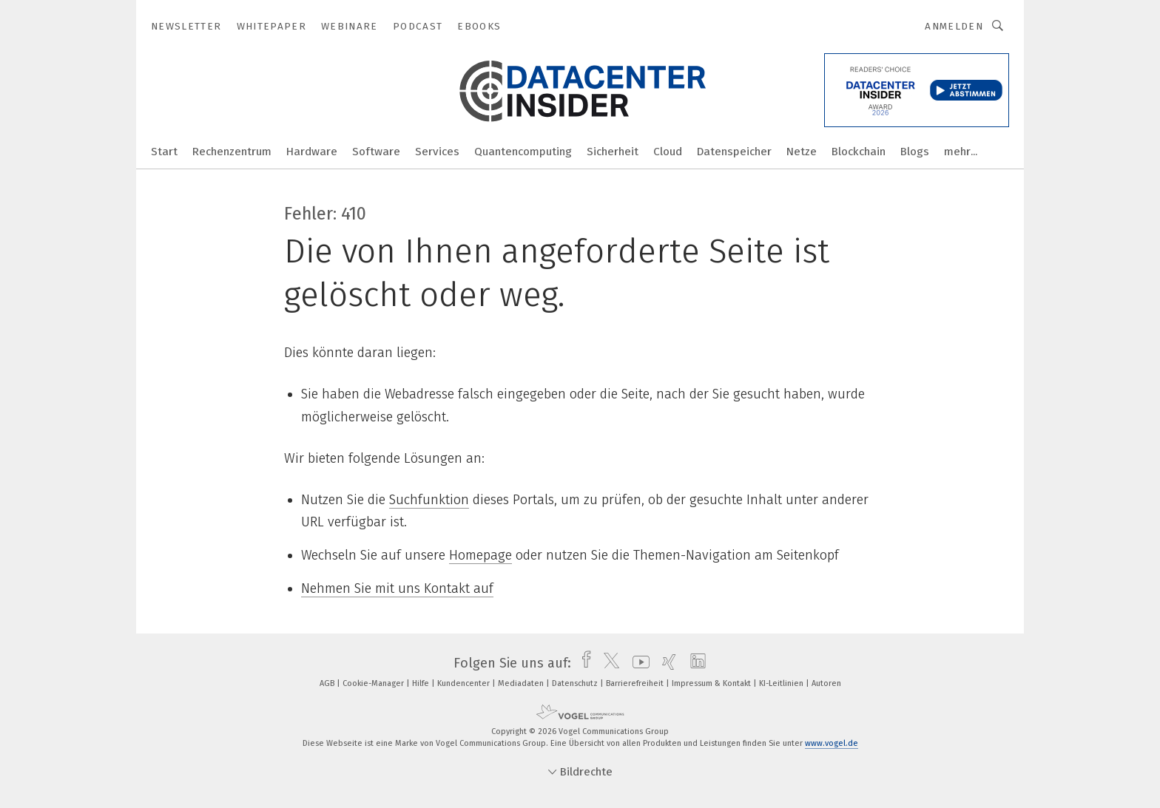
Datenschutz (576, 683)
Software (376, 151)
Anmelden (954, 26)
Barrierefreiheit (636, 683)
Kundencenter (464, 683)
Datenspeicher (734, 151)
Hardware (311, 151)
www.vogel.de (831, 743)
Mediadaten (522, 683)
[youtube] (637, 663)
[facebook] (582, 663)
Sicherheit (612, 151)
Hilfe (421, 683)
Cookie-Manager (374, 683)
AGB (328, 683)
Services (437, 151)
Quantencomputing (523, 151)
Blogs (914, 151)
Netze (801, 151)
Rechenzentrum (232, 151)
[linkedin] (694, 663)
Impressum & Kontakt (712, 683)
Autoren (826, 683)
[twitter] (607, 663)
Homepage (480, 555)
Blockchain (859, 151)
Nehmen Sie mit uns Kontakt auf (397, 588)
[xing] (665, 663)
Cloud (667, 151)
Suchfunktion (429, 500)
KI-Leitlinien (782, 683)
